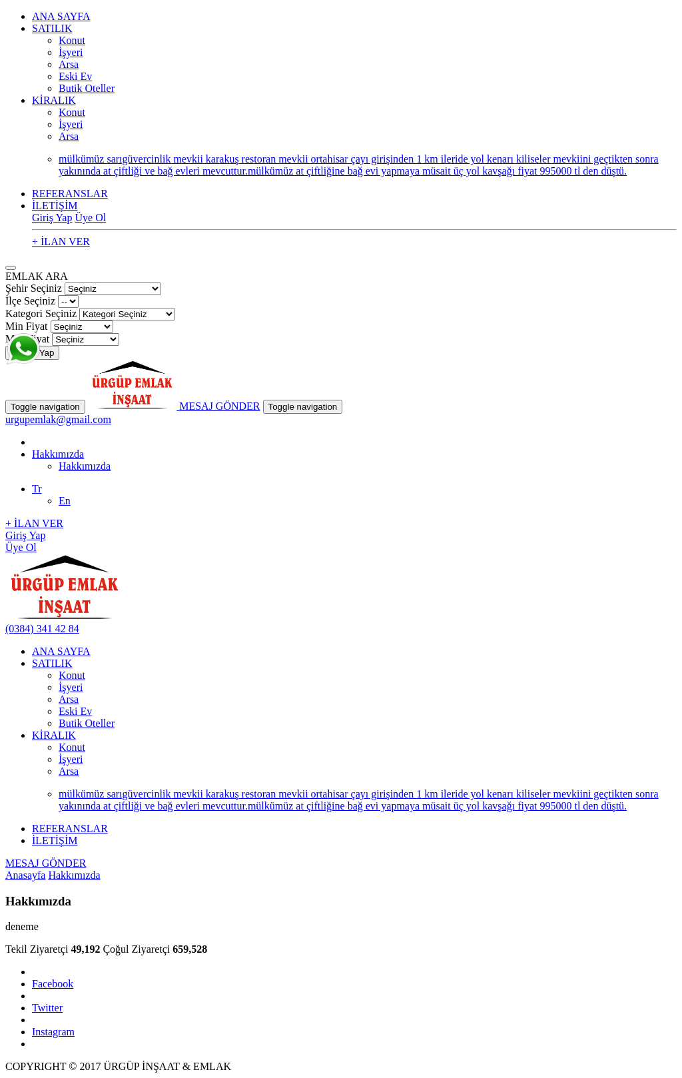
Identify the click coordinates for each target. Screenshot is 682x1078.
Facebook (52, 983)
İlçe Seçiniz (30, 300)
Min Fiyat (26, 326)
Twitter (47, 1007)
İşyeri (71, 52)
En (65, 500)
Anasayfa (25, 875)
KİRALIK (54, 100)
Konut (72, 40)
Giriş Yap (52, 217)
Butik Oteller (87, 88)
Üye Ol (90, 217)
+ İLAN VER (61, 241)
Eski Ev (75, 76)
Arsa (69, 64)
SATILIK (52, 28)
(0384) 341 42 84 (42, 628)
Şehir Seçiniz (33, 288)
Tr (37, 488)
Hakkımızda (58, 454)
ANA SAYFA (61, 16)
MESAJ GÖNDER (219, 406)
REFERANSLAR (70, 193)
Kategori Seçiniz (41, 313)
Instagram (53, 1031)
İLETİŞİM (54, 205)
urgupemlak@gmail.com (58, 419)
